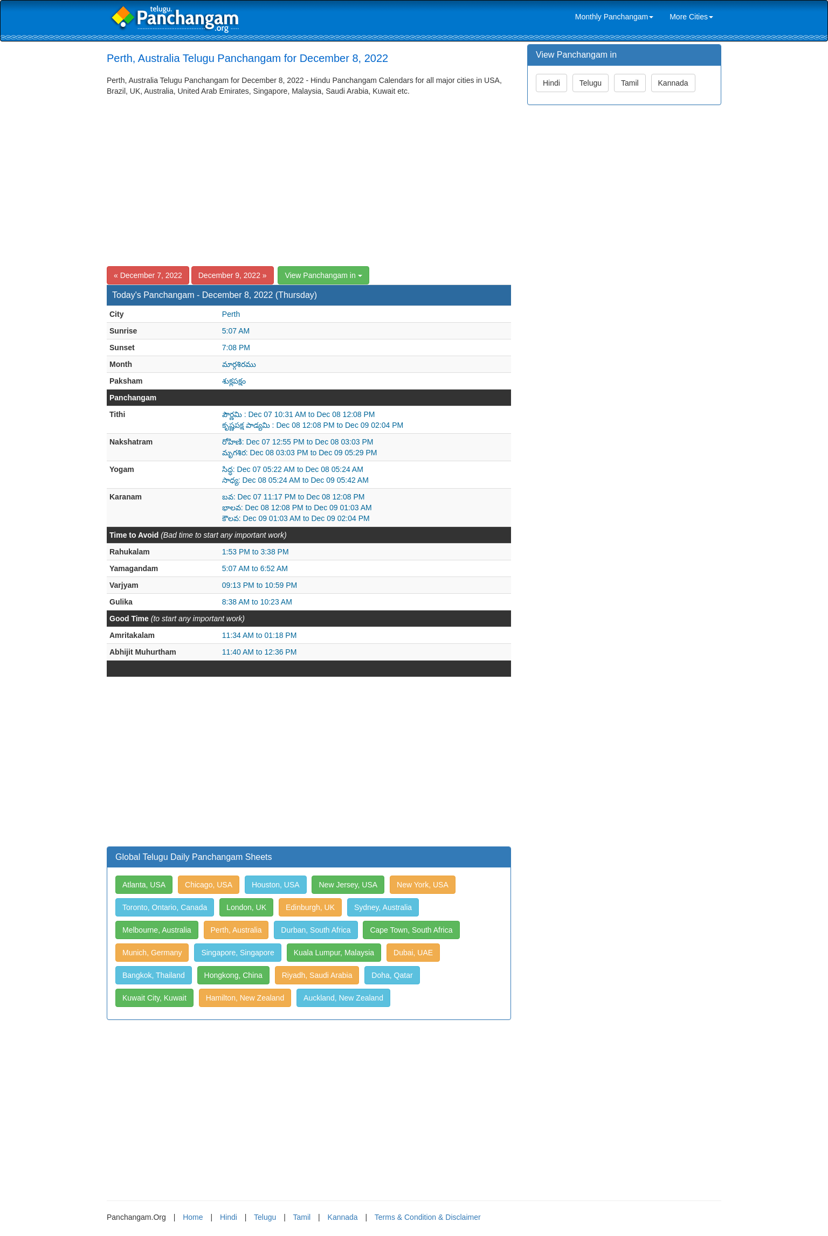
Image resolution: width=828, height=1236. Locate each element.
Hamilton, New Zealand (245, 998)
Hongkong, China (233, 975)
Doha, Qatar (391, 975)
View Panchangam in (323, 275)
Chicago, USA (208, 884)
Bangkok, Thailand (153, 975)
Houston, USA (276, 884)
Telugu (590, 83)
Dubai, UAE (413, 952)
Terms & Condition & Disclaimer (428, 1217)
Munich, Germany (152, 952)
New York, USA (422, 884)
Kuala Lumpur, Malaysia (334, 952)
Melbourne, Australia (156, 930)
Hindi (551, 83)
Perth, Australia (236, 930)
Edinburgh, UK (310, 907)
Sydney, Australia (383, 907)
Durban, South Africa (315, 930)
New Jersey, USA (348, 884)
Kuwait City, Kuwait (154, 998)
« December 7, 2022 (148, 275)
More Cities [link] (691, 16)
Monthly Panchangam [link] (614, 16)
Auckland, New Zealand (343, 998)
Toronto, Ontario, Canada (164, 907)
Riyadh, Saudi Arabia (317, 975)
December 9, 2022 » (232, 275)
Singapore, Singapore (237, 952)
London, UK (246, 907)
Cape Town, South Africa (411, 930)
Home (193, 1217)
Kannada (673, 83)
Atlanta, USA (143, 884)
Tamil (630, 83)
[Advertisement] (309, 177)
